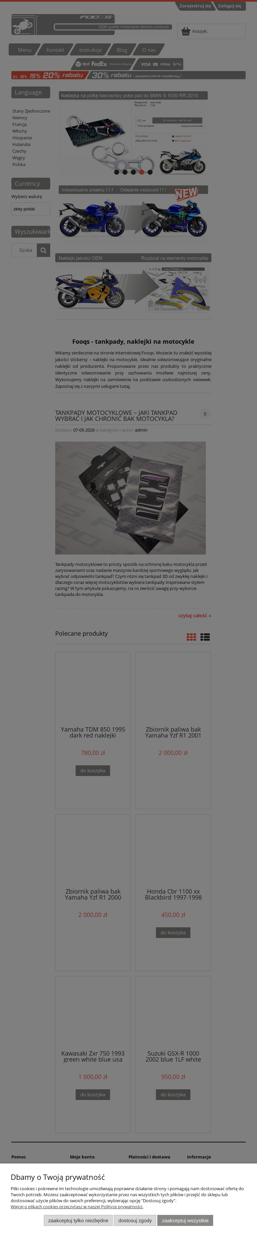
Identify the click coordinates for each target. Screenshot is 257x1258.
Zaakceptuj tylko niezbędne (78, 1220)
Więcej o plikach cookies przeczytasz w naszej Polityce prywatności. (77, 1207)
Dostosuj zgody (135, 1220)
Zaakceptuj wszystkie (185, 1220)
